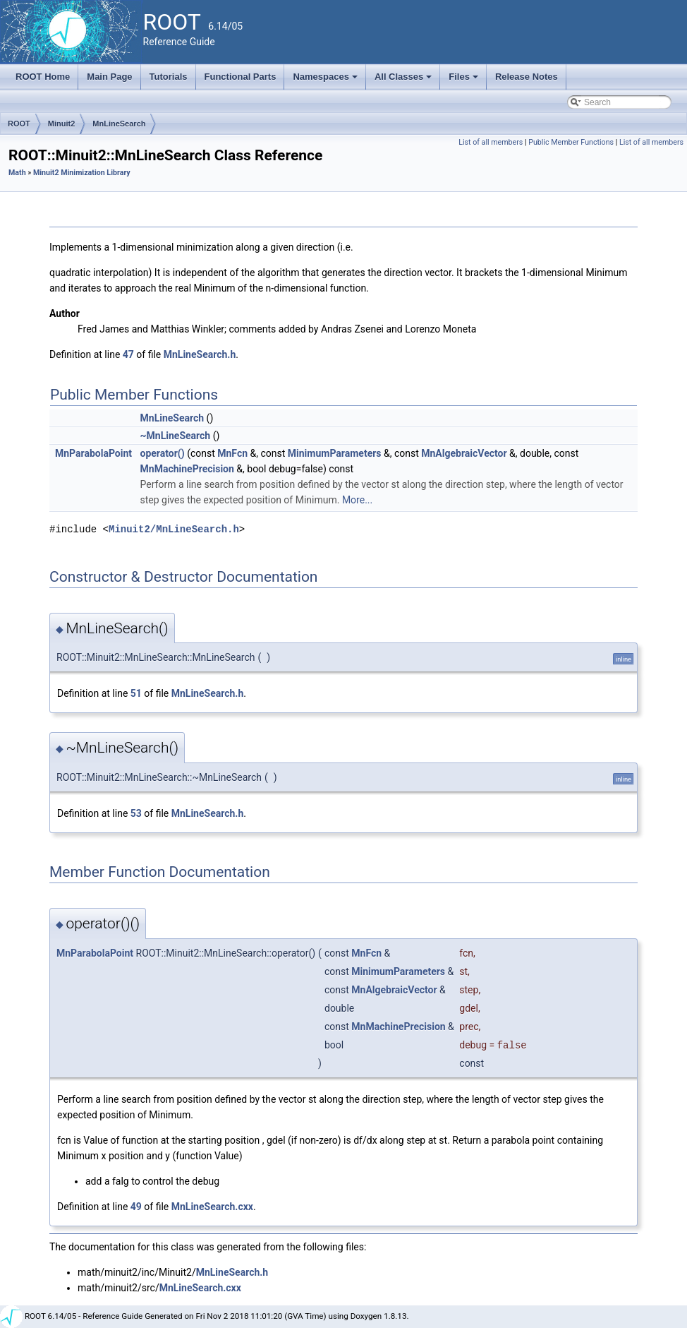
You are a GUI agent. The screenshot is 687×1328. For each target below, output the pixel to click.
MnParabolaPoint (93, 453)
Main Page (109, 76)
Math (17, 172)
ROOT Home (43, 76)
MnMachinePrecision (187, 468)
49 (136, 1206)
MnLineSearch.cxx (212, 1206)
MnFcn (232, 453)
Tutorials (169, 76)
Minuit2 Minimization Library (81, 172)
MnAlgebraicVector (463, 453)
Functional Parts (240, 76)
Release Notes (526, 76)
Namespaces (326, 80)
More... (357, 500)
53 (136, 813)
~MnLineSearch (175, 435)
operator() (162, 453)
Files (464, 80)
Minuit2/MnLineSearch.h (174, 529)
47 (128, 354)
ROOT (19, 123)
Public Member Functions (571, 142)
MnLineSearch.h (200, 354)
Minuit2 (61, 123)
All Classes (404, 80)
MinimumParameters (335, 453)
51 (136, 693)
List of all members (490, 142)
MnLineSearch (118, 123)
